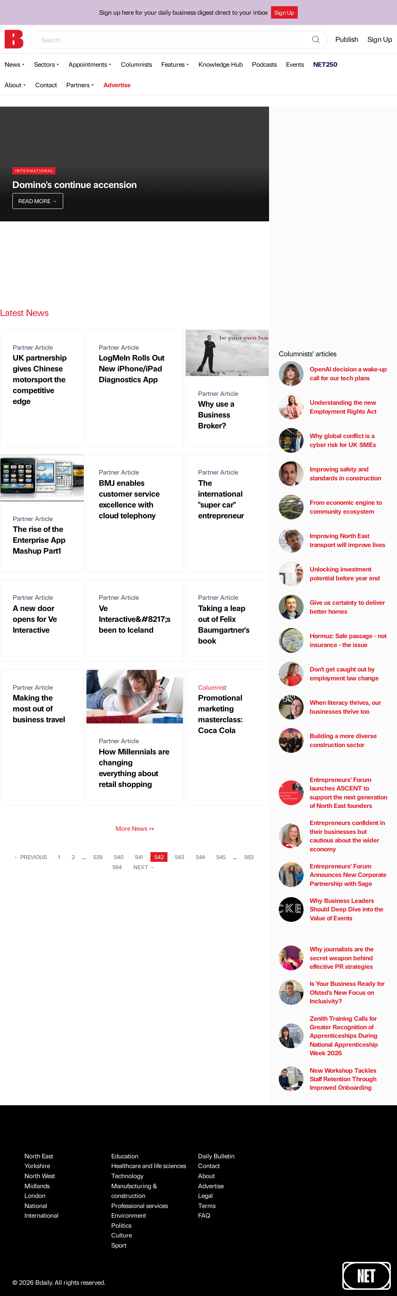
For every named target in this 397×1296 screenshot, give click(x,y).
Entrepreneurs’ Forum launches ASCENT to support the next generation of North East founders (333, 792)
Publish (346, 39)
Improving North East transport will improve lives (332, 540)
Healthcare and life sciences (148, 1165)
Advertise (117, 85)
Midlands (37, 1186)
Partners (78, 85)
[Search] (316, 40)
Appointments (88, 64)
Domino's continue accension (74, 184)
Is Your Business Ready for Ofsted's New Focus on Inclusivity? (332, 992)
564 (117, 866)
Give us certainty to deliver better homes (332, 607)
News (12, 64)
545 (221, 856)
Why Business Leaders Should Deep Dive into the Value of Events (331, 909)
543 (179, 856)
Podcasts (264, 64)
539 (97, 856)
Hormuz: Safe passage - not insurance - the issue (333, 640)
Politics (121, 1225)
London (34, 1195)
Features (173, 64)
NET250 (325, 64)
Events (295, 64)
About (13, 85)
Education (124, 1156)
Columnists (136, 64)
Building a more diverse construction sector (328, 740)
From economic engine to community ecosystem (330, 507)
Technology (127, 1176)
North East (38, 1156)
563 (249, 856)
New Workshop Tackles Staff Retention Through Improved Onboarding (327, 1079)
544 (200, 856)
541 (139, 856)
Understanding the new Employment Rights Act (327, 407)
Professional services (139, 1205)
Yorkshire (37, 1165)
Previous (30, 856)
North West (39, 1176)
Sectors (44, 64)
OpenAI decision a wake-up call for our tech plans (333, 373)
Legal (205, 1195)
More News (135, 828)
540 (119, 856)
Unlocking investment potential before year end (329, 573)
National (35, 1205)
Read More (37, 201)
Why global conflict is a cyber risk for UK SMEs (327, 440)
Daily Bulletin (216, 1156)
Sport (118, 1245)
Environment (128, 1215)
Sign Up (284, 12)
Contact (46, 85)
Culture (121, 1235)
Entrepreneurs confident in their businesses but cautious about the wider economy (332, 835)
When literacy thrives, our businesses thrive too (330, 707)
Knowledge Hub (220, 64)
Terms (207, 1205)
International (41, 1215)
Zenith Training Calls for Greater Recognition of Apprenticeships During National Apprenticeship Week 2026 (328, 1035)
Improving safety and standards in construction (330, 473)
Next (144, 866)
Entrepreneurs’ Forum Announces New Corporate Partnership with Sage (333, 874)
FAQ (204, 1215)
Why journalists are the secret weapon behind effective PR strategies (326, 957)
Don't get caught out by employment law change (329, 673)
